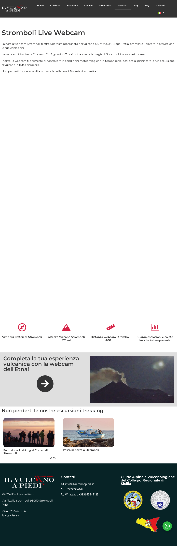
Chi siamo (55, 5)
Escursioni (72, 5)
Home (40, 5)
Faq (136, 5)
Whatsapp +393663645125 (82, 494)
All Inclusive (105, 5)
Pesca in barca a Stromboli (81, 450)
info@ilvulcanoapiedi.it (79, 484)
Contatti (160, 5)
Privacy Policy (10, 515)
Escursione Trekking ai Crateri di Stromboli (25, 451)
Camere (88, 5)
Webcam (122, 5)
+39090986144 (74, 489)
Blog (147, 5)
